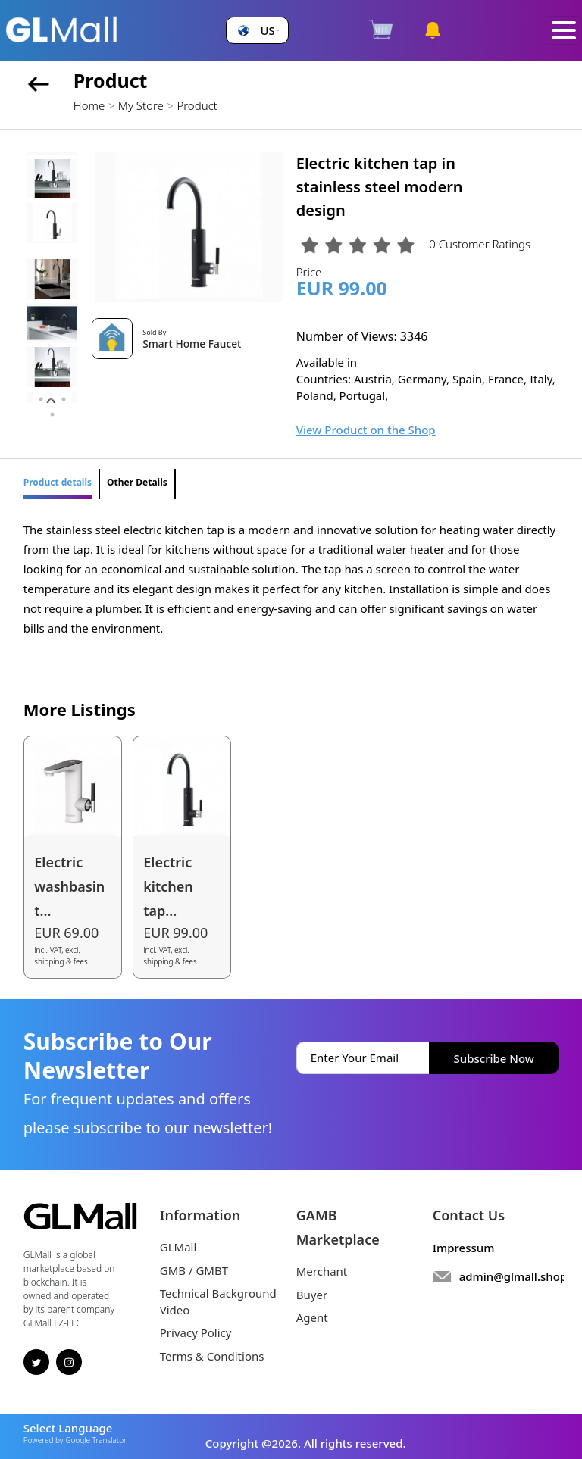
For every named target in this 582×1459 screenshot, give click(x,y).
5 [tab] (52, 414)
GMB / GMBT (194, 1270)
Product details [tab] (57, 482)
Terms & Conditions (212, 1356)
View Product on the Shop (366, 429)
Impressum (464, 1247)
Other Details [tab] (137, 482)
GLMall (178, 1246)
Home (89, 105)
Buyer (311, 1294)
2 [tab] (63, 384)
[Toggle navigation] (564, 30)
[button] (257, 30)
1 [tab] (40, 384)
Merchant (322, 1271)
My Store (141, 105)
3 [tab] (40, 399)
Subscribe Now (494, 1058)
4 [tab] (63, 399)
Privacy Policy (196, 1332)
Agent (312, 1317)
